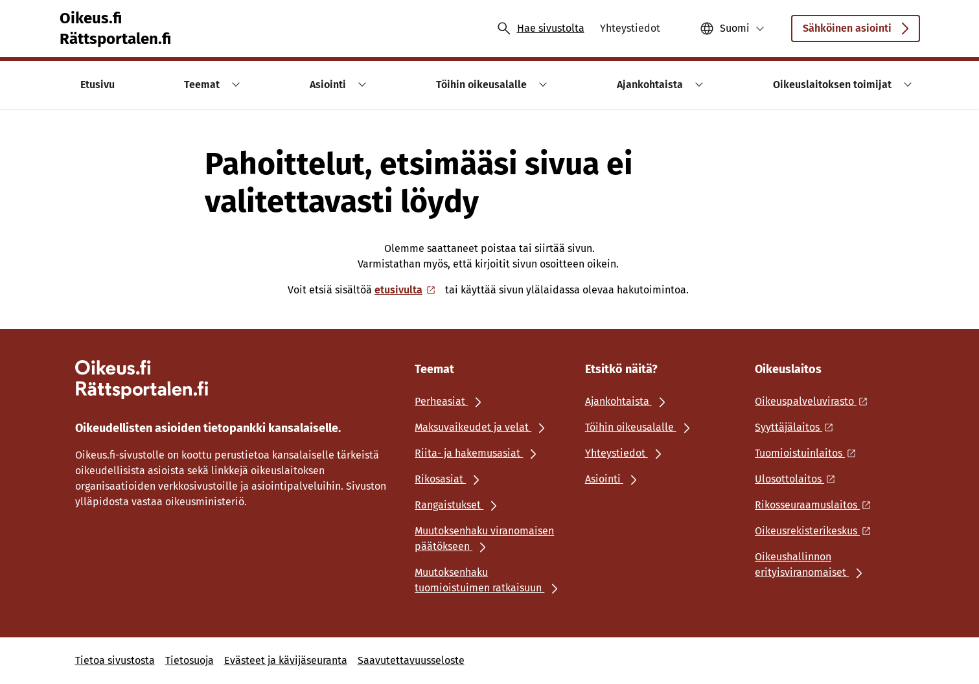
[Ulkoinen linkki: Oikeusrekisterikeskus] (816, 531)
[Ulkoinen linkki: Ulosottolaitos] (798, 479)
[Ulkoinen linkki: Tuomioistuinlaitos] (809, 453)
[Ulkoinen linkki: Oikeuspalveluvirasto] (815, 401)
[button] (732, 28)
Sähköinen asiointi (855, 32)
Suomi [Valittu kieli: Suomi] (735, 28)
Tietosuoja (189, 660)
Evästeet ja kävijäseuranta (285, 660)
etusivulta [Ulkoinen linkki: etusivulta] (405, 290)
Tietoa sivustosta (115, 660)
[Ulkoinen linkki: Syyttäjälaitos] (797, 427)
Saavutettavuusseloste (411, 660)
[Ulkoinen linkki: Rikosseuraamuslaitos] (816, 505)
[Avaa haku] (540, 28)
